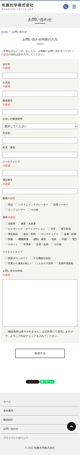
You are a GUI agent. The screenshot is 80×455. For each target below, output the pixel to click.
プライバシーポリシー (15, 438)
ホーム (7, 401)
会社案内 (8, 410)
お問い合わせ (10, 428)
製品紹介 (8, 419)
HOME (4, 32)
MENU (74, 6)
